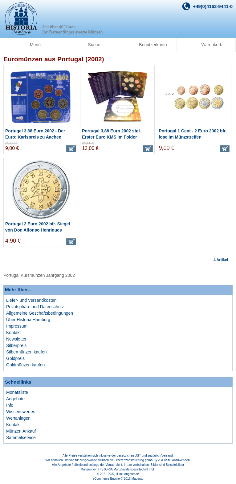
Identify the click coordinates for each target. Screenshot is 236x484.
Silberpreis (16, 345)
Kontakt (13, 332)
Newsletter (16, 339)
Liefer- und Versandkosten (31, 300)
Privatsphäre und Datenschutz (35, 306)
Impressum (16, 326)
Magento (138, 478)
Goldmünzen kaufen (25, 364)
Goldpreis (15, 358)
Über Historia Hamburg (28, 319)
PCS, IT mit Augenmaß (123, 474)
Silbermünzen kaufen (26, 351)
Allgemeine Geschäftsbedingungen (39, 313)
